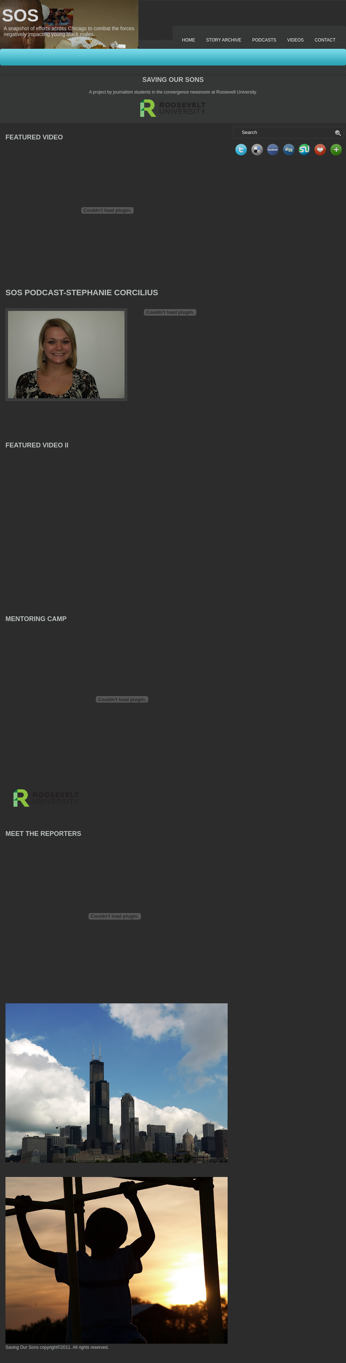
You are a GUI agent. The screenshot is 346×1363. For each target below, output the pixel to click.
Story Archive (223, 40)
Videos (295, 40)
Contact (325, 40)
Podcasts (264, 40)
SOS (20, 15)
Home (188, 40)
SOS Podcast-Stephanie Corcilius (81, 292)
